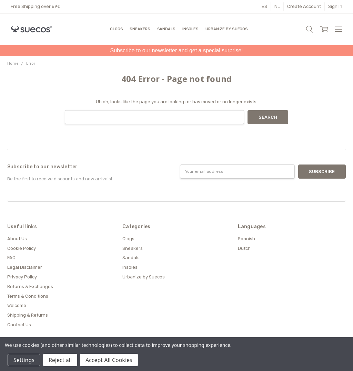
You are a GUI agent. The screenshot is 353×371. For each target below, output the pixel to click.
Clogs (116, 29)
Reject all (60, 360)
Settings (23, 360)
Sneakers (140, 29)
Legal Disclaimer (24, 267)
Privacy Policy (22, 276)
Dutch (244, 248)
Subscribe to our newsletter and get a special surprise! (176, 50)
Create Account (304, 6)
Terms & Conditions (27, 296)
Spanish (246, 238)
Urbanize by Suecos (226, 29)
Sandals (166, 29)
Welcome (16, 305)
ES (264, 6)
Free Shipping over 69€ (36, 6)
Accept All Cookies (108, 360)
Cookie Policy (21, 248)
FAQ (11, 257)
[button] (176, 50)
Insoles (190, 29)
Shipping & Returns (27, 315)
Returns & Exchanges (30, 286)
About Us (17, 238)
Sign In (335, 6)
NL (277, 6)
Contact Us (19, 324)
